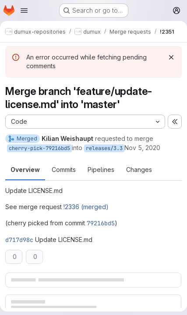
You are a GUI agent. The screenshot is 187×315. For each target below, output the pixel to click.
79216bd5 (101, 223)
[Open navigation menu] (24, 11)
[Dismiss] (171, 57)
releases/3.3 (104, 148)
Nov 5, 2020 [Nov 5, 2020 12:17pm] (142, 147)
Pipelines (101, 169)
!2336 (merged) (86, 206)
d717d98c (19, 240)
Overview (25, 169)
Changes (139, 169)
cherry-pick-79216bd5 (39, 148)
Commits (64, 169)
